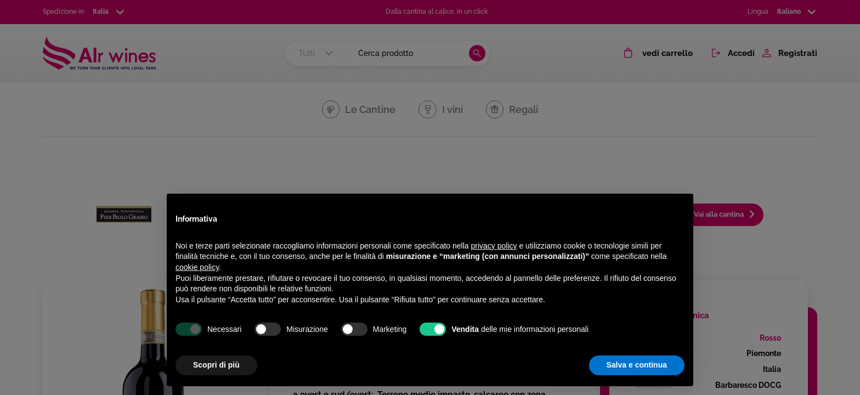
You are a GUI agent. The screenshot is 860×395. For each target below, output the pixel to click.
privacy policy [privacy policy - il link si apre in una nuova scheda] (494, 245)
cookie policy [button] (197, 267)
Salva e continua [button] (637, 364)
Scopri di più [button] (216, 364)
